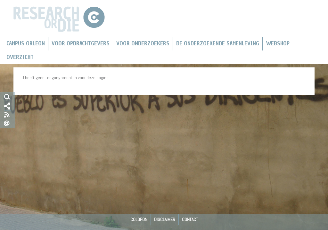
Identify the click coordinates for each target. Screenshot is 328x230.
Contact (190, 219)
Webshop (278, 43)
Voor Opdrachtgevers (81, 43)
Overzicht (20, 57)
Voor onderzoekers (142, 43)
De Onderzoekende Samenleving (217, 43)
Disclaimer (164, 219)
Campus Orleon (25, 43)
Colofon (138, 219)
